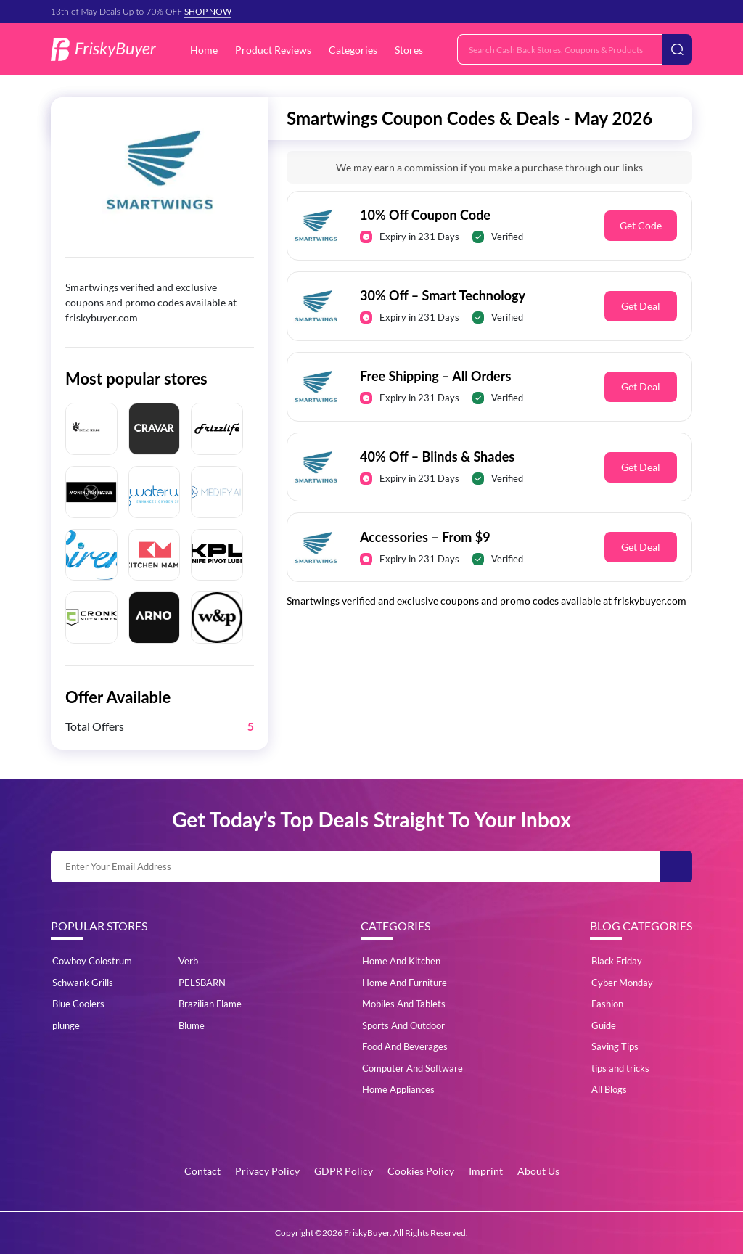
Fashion (607, 1003)
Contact (202, 1171)
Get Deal (640, 306)
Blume (191, 1025)
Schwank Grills (82, 982)
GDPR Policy (343, 1171)
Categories (353, 50)
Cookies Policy (420, 1171)
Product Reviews (273, 50)
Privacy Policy (267, 1171)
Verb (188, 961)
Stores (409, 50)
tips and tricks (620, 1068)
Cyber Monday (622, 982)
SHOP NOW (207, 11)
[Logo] (103, 50)
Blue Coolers (78, 1003)
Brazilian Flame (210, 1003)
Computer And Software (412, 1068)
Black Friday (616, 961)
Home (204, 50)
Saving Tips (615, 1046)
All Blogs (609, 1089)
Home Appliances (398, 1089)
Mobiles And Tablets (404, 1003)
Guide (603, 1025)
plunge (66, 1025)
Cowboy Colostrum (92, 961)
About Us (538, 1171)
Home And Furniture (404, 982)
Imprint (486, 1171)
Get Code (641, 225)
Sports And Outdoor (403, 1025)
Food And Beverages (405, 1046)
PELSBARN (202, 982)
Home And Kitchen (401, 961)
